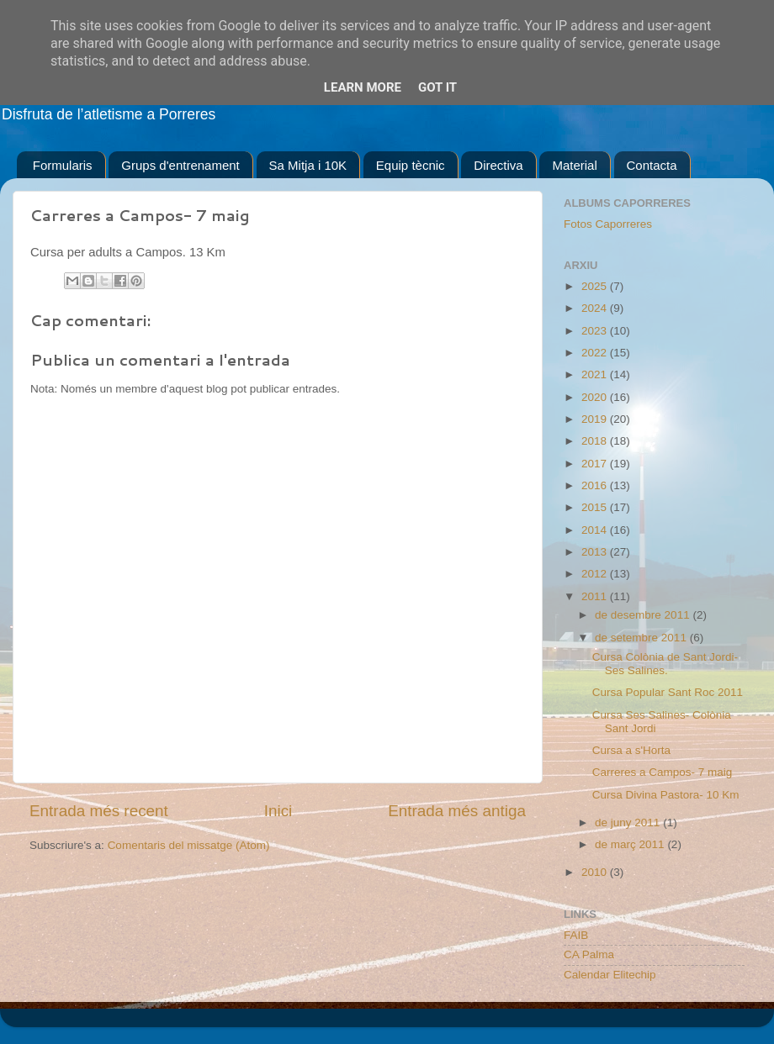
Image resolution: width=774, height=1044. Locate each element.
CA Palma (589, 954)
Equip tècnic (410, 165)
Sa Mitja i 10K (308, 165)
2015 (595, 507)
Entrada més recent (98, 811)
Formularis (63, 165)
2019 (595, 419)
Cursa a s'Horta (631, 750)
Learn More (362, 87)
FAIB (576, 935)
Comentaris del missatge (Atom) (189, 845)
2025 (595, 286)
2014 (595, 530)
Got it (437, 87)
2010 (595, 872)
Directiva (498, 165)
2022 (595, 352)
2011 (595, 596)
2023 (595, 330)
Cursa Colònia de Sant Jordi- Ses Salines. (665, 664)
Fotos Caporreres (608, 224)
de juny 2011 (629, 822)
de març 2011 (631, 844)
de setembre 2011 (642, 637)
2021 (595, 374)
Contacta (652, 165)
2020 (595, 397)
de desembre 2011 (643, 615)
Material (574, 165)
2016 (595, 485)
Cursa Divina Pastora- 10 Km (666, 794)
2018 (595, 441)
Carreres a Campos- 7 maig (662, 772)
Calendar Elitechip (610, 974)
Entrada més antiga (457, 811)
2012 (595, 573)
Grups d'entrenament (180, 165)
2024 (595, 308)
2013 (595, 552)
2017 (595, 463)
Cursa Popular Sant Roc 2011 (667, 692)
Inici (278, 811)
